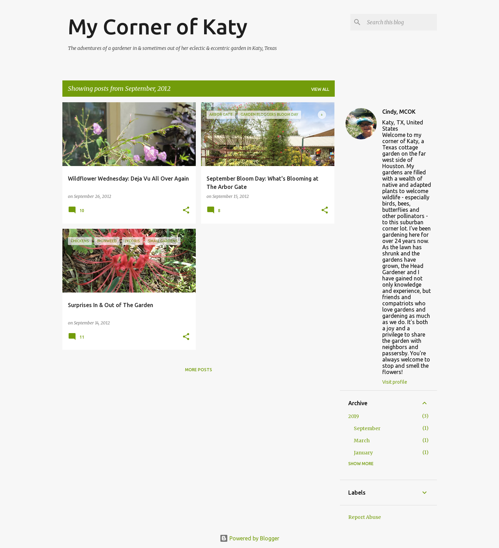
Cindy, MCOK (398, 111)
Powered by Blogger (249, 538)
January (363, 453)
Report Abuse (364, 517)
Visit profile (394, 382)
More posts (198, 369)
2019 (353, 416)
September (367, 428)
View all (320, 89)
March (362, 440)
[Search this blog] (400, 22)
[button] (186, 210)
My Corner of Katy (157, 26)
